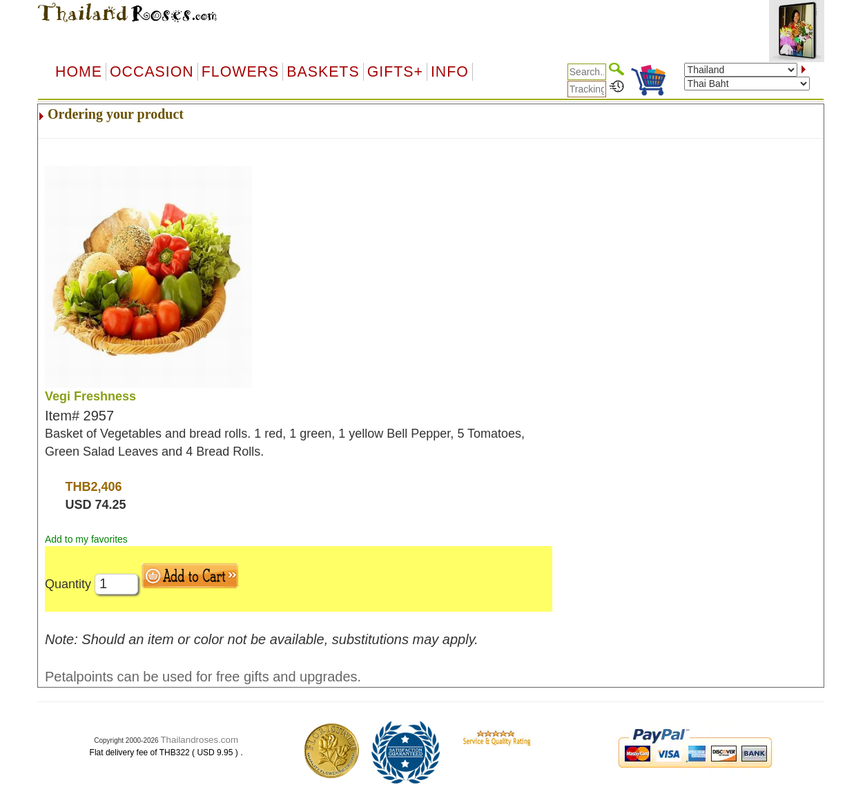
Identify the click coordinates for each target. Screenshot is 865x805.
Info (450, 72)
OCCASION (152, 72)
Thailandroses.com (199, 740)
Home (78, 72)
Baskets (322, 72)
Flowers (240, 72)
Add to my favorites (86, 539)
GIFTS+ (395, 72)
